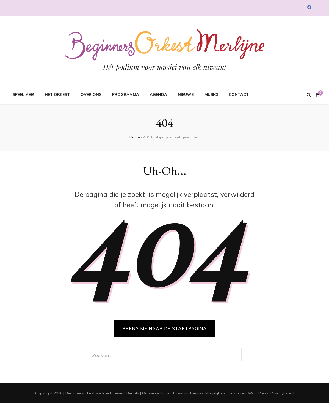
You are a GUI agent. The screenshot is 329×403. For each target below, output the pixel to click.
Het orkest (57, 94)
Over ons (91, 94)
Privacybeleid (282, 393)
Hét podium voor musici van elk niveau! (164, 67)
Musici (211, 94)
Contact (239, 94)
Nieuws (186, 94)
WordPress (258, 393)
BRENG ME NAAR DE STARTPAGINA (164, 328)
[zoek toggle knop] (309, 95)
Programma (125, 94)
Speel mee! (23, 94)
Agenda (158, 94)
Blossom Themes (188, 393)
